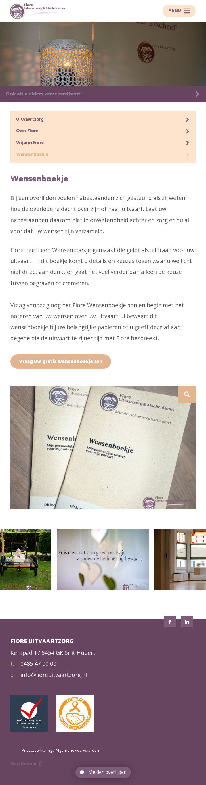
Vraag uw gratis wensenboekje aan (60, 362)
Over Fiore (103, 131)
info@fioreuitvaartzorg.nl (48, 674)
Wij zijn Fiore (103, 142)
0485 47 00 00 (33, 663)
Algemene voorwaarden (77, 750)
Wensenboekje (103, 154)
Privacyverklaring (37, 750)
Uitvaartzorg (103, 119)
